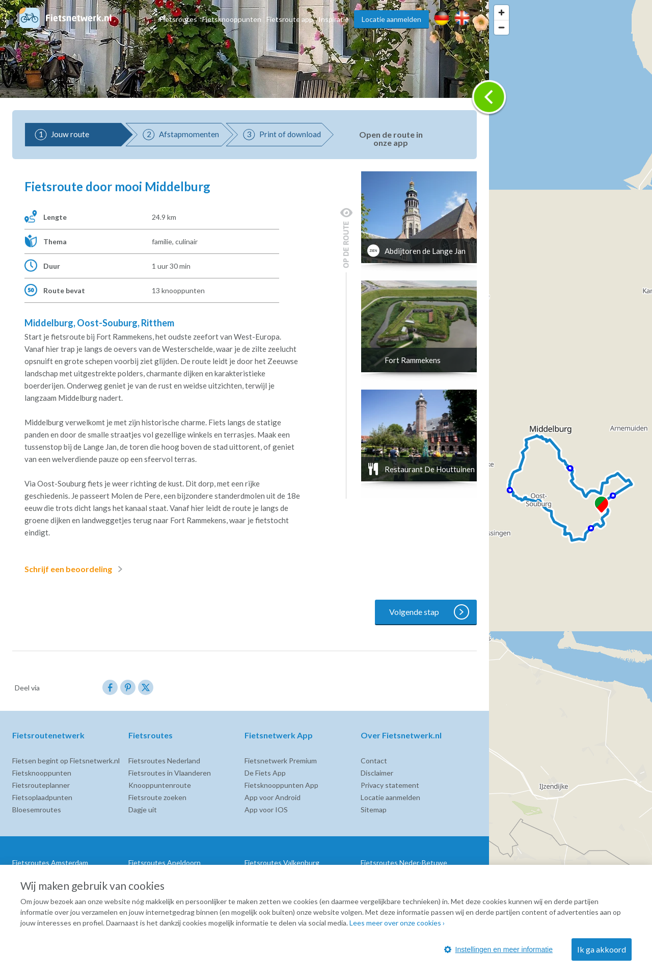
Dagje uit (142, 809)
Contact (374, 760)
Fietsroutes (178, 19)
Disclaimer (377, 772)
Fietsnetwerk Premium (280, 760)
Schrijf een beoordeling (75, 569)
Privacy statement (390, 785)
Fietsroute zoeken (157, 797)
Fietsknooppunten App (281, 785)
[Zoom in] (501, 12)
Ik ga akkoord (601, 949)
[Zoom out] (501, 27)
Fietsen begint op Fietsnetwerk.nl (66, 760)
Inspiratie (333, 19)
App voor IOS (266, 809)
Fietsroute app (289, 19)
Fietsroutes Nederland (164, 760)
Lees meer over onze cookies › (397, 922)
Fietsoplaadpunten (42, 797)
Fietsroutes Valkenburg (281, 862)
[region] (570, 488)
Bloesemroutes (36, 809)
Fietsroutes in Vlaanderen (169, 772)
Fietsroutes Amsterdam (50, 862)
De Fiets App (265, 772)
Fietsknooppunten (231, 19)
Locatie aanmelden (391, 19)
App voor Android (272, 797)
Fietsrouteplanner (41, 785)
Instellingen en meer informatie (498, 949)
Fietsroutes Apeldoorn (164, 862)
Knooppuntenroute (159, 785)
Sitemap (374, 809)
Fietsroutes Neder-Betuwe (404, 862)
